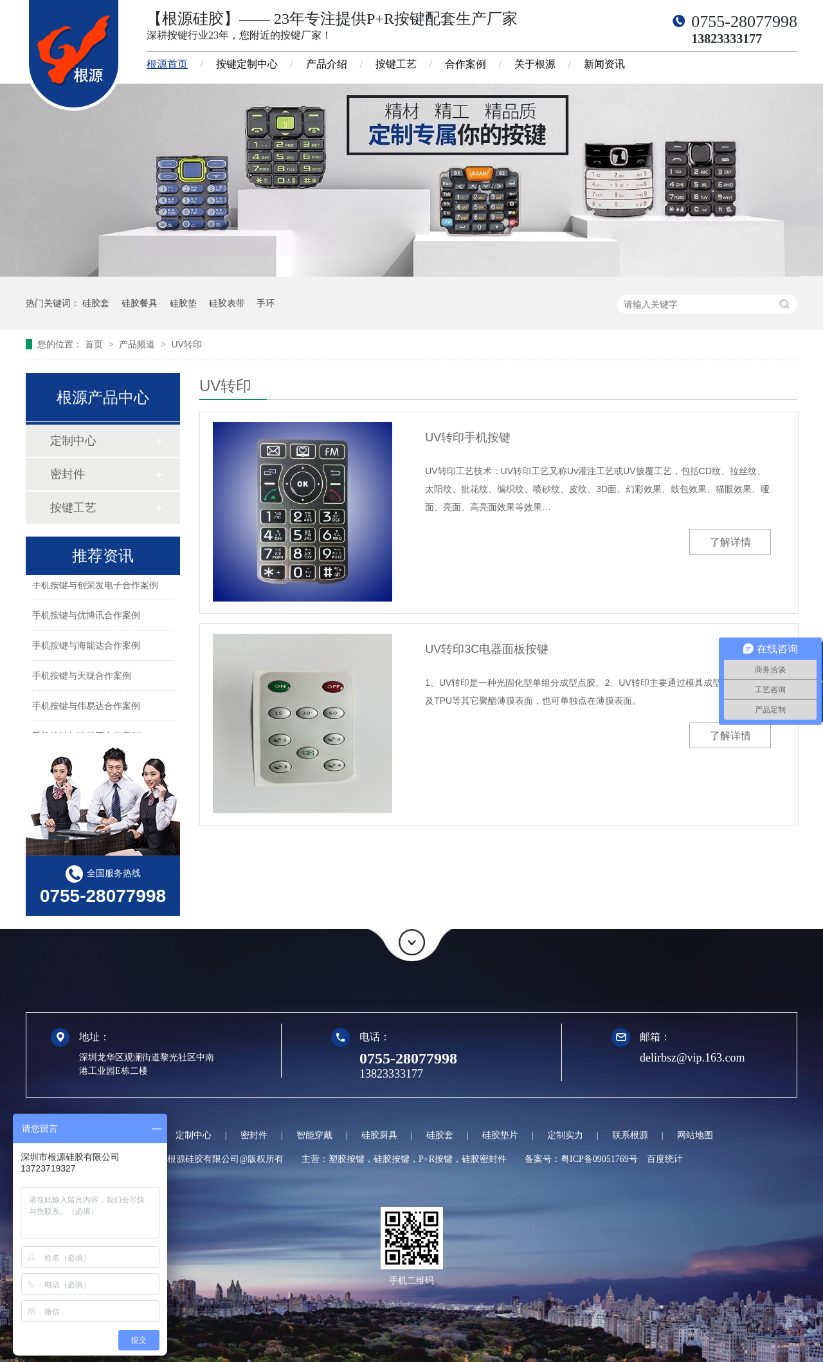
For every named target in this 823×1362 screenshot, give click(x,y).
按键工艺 (396, 64)
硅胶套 (95, 303)
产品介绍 (326, 64)
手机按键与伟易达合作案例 (86, 708)
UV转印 (186, 344)
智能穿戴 (314, 1135)
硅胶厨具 (379, 1135)
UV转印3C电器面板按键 (486, 649)
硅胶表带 (227, 303)
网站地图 (695, 1135)
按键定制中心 (247, 64)
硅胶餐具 (140, 303)
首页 (95, 344)
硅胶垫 (183, 303)
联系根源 (630, 1135)
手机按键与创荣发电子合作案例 (95, 587)
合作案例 (465, 64)
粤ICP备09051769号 (599, 1159)
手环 (266, 303)
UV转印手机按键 (468, 437)
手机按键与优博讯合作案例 (86, 617)
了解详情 (730, 542)
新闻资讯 (604, 64)
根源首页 (167, 64)
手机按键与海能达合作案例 (86, 647)
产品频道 (138, 344)
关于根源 (535, 64)
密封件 (67, 474)
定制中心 (73, 440)
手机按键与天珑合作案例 (81, 677)
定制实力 (565, 1135)
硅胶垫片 (500, 1135)
